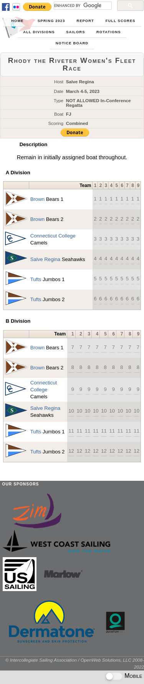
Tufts (35, 279)
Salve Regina (45, 259)
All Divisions (39, 32)
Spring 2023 (51, 21)
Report (85, 21)
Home (17, 21)
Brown (37, 199)
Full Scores (121, 21)
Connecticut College (53, 236)
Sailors (75, 32)
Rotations (108, 32)
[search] (82, 5)
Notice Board (72, 43)
